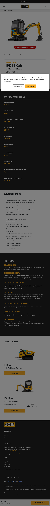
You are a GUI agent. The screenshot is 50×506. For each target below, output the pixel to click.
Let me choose (18, 86)
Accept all (30, 86)
